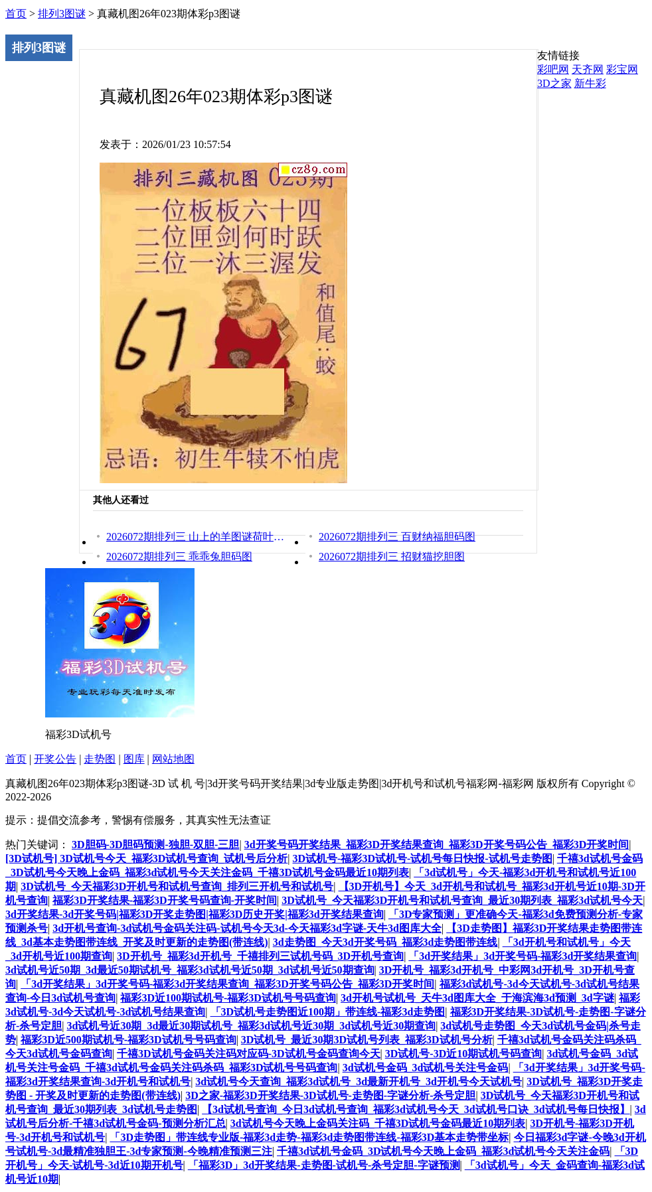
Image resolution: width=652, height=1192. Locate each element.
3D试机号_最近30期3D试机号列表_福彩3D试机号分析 (367, 1039)
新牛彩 (590, 83)
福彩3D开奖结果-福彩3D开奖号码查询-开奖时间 (164, 900)
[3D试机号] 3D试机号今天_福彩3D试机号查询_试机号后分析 (146, 858)
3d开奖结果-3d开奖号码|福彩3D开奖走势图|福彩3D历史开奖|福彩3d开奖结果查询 (194, 914)
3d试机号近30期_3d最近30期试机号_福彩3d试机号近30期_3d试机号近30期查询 (251, 1025)
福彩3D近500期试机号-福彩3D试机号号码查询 (128, 1039)
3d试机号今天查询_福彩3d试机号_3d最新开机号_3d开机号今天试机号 (358, 1081)
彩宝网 (622, 69)
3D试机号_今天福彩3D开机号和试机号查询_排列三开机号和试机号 (177, 886)
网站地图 (173, 759)
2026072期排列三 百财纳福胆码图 (397, 536)
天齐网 (588, 69)
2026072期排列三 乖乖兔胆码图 (179, 556)
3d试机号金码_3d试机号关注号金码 (426, 1067)
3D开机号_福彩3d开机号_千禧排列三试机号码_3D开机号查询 (260, 956)
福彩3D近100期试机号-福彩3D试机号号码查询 (227, 998)
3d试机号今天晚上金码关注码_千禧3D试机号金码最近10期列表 (377, 1123)
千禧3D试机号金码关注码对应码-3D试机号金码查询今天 (248, 1053)
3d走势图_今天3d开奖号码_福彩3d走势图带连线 (385, 942)
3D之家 (554, 83)
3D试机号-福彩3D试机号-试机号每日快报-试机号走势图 (422, 858)
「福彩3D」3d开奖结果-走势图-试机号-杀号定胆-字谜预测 (324, 1165)
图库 (134, 759)
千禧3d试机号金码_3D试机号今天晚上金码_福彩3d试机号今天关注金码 (443, 1151)
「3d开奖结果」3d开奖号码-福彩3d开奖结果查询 (522, 956)
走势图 (100, 759)
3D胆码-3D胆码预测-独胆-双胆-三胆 (155, 844)
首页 (16, 13)
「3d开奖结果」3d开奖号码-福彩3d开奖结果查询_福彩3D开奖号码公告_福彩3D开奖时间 (227, 984)
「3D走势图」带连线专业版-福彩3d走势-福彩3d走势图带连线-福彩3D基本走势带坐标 (309, 1137)
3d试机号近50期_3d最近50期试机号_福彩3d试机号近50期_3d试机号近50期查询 (189, 970)
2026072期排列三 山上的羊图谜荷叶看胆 (195, 536)
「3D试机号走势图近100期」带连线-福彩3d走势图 (328, 1011)
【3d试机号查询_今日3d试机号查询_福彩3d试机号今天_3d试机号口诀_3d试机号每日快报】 (416, 1109)
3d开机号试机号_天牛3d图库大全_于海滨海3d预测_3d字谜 (477, 998)
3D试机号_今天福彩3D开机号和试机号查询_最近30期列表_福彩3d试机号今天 (462, 900)
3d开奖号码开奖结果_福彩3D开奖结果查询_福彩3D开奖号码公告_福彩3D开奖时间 (436, 844)
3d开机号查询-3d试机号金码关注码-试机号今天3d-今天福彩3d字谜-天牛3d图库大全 (247, 928)
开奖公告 (55, 759)
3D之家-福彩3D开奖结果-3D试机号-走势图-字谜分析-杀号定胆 (330, 1095)
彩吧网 (553, 69)
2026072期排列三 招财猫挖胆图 (392, 556)
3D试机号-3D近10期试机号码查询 (463, 1053)
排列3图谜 (62, 13)
